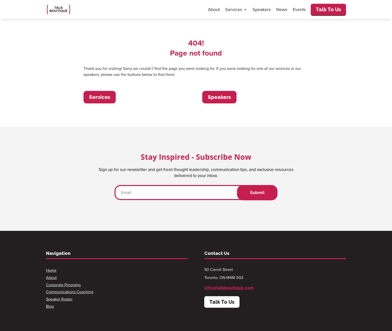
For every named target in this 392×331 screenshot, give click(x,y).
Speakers (261, 9)
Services (233, 9)
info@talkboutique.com (229, 287)
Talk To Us (328, 10)
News (281, 9)
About (214, 9)
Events (299, 9)
